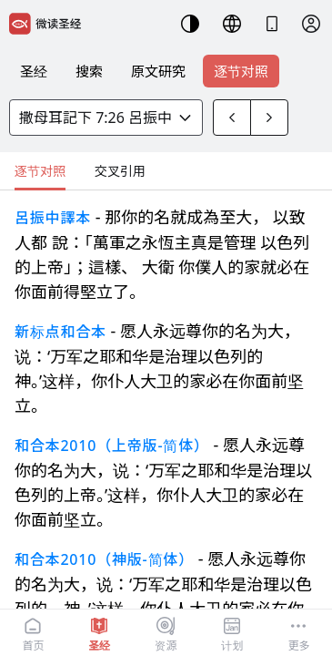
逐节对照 (241, 71)
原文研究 (158, 71)
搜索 (89, 71)
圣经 (33, 71)
